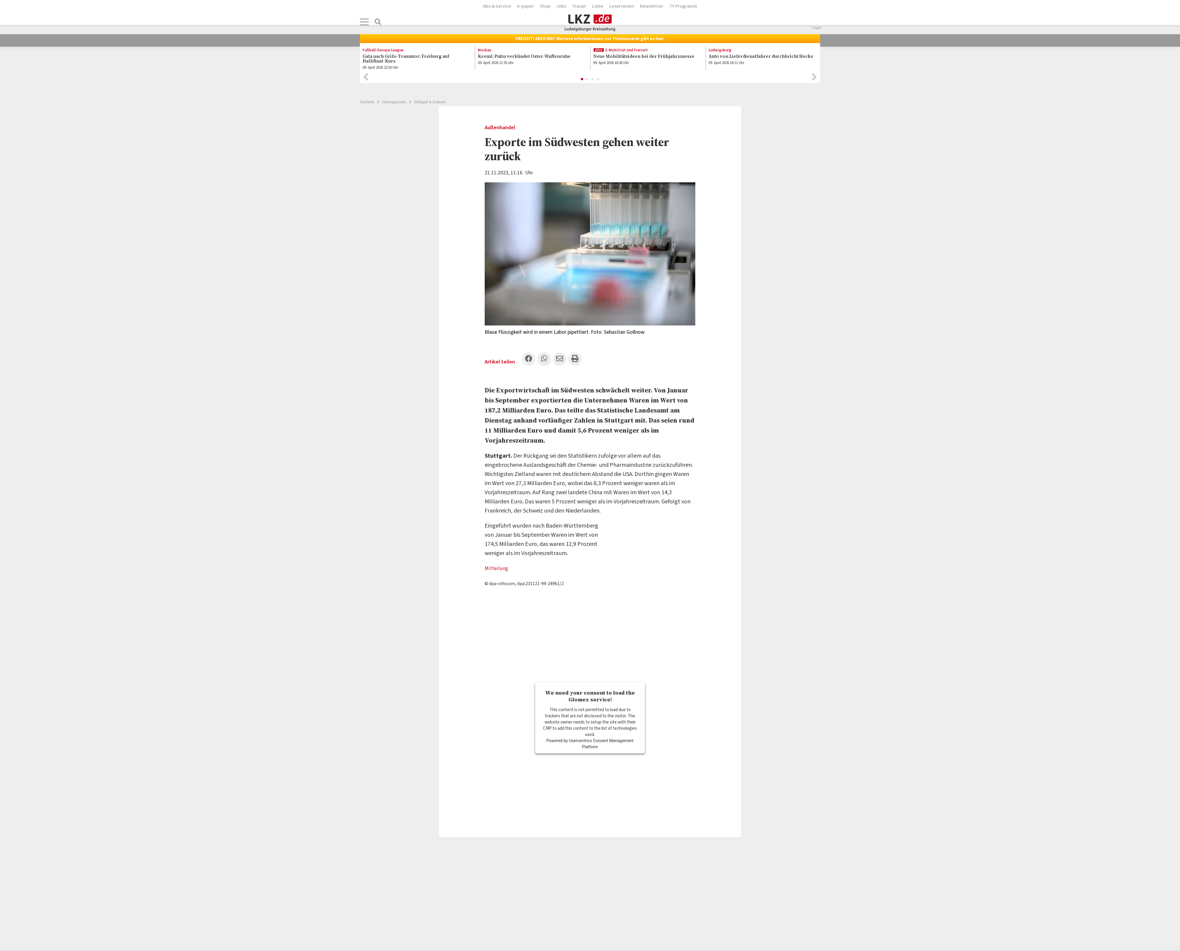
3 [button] (592, 80)
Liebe (598, 6)
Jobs (561, 6)
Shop (545, 6)
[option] (414, 60)
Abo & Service (497, 6)
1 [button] (582, 80)
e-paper (525, 6)
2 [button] (587, 80)
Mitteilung (498, 571)
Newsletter (651, 6)
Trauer (579, 6)
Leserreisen (621, 6)
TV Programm (683, 6)
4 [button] (598, 80)
